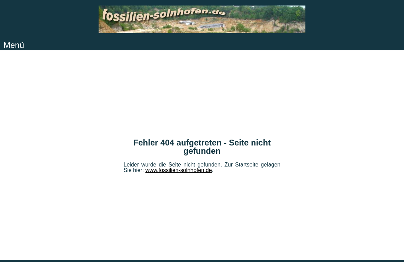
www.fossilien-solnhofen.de (178, 170)
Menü (13, 45)
